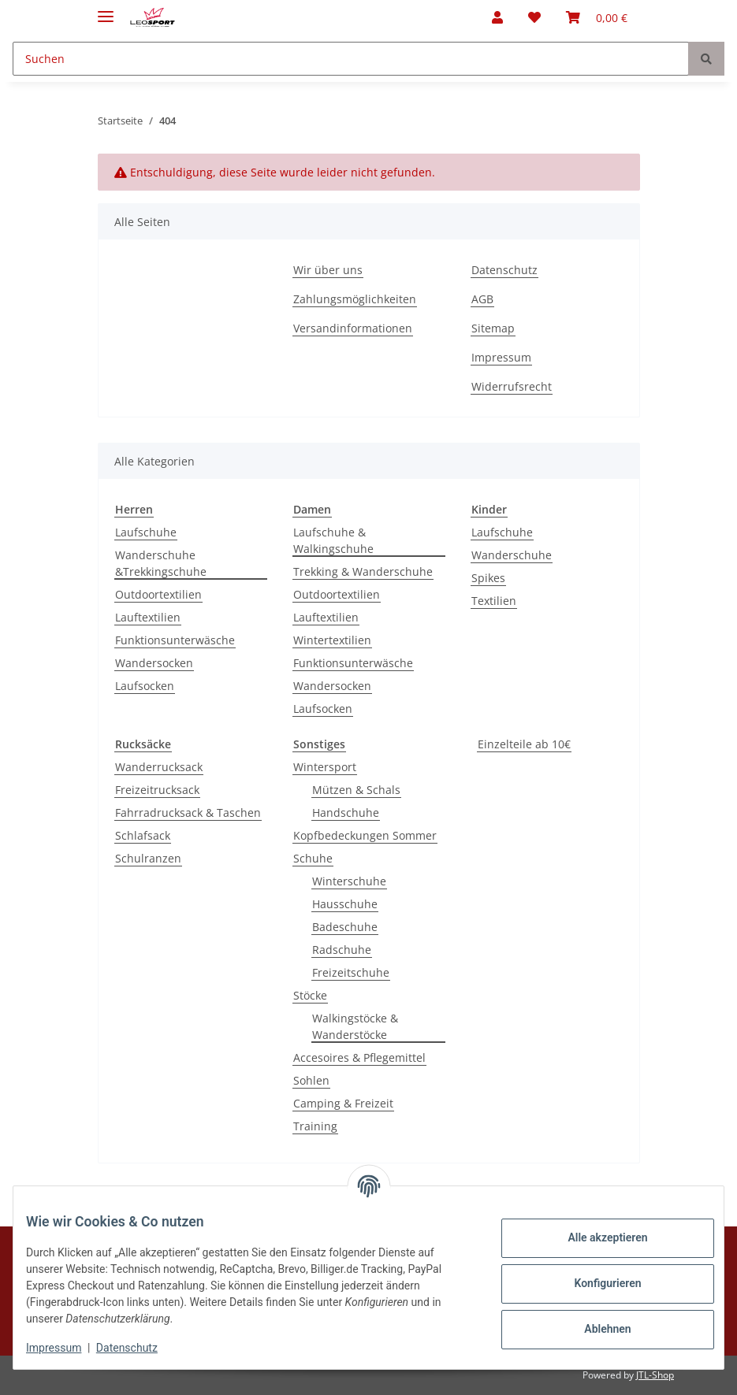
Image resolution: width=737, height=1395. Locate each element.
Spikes (488, 577)
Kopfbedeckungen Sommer (365, 835)
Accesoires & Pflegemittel (359, 1057)
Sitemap (493, 328)
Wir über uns (328, 269)
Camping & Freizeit (343, 1103)
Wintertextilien (332, 640)
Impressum (501, 357)
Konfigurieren (594, 1283)
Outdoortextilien (158, 594)
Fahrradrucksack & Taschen (188, 812)
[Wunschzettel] (534, 17)
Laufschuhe (146, 532)
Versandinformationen (352, 328)
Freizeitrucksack (157, 789)
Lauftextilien (148, 617)
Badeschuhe (345, 926)
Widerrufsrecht (511, 386)
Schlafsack (142, 835)
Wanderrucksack (159, 766)
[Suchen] (351, 59)
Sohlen (311, 1080)
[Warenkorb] (596, 17)
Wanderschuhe (511, 554)
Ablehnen (594, 1329)
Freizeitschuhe (350, 972)
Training (315, 1126)
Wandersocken (154, 662)
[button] (497, 17)
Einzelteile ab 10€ (524, 743)
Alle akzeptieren (595, 1237)
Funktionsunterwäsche (175, 640)
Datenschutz (504, 269)
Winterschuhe (349, 881)
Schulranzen (148, 858)
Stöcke (310, 995)
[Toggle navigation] (106, 10)
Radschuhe (341, 949)
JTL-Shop (655, 1375)
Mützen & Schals (356, 789)
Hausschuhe (345, 903)
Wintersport (324, 766)
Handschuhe (345, 812)
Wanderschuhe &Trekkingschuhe (161, 563)
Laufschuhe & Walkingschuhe (333, 540)
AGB (482, 298)
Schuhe (313, 858)
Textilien (493, 600)
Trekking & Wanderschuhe (363, 571)
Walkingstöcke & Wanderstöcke (355, 1026)
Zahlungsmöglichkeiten (354, 298)
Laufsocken (144, 685)
